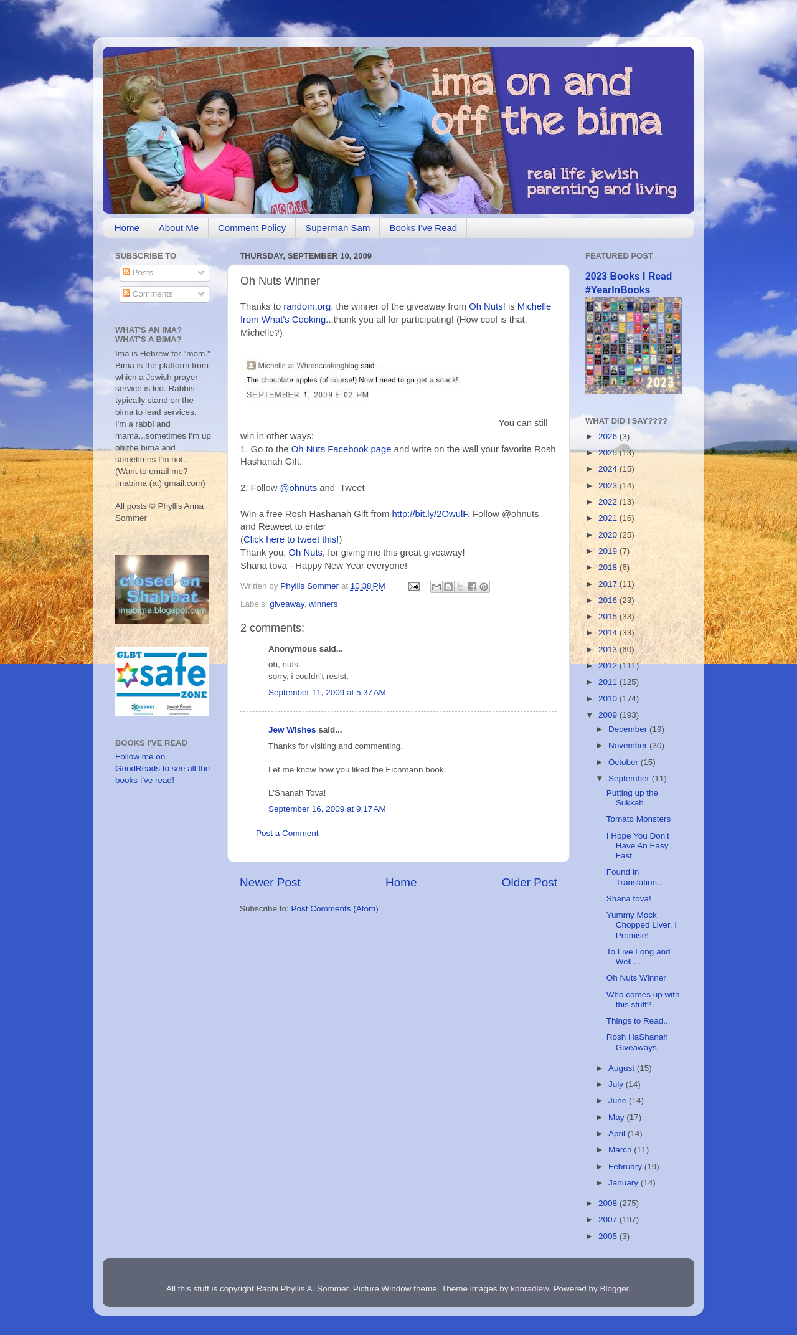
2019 (609, 551)
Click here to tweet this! (291, 539)
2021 (609, 518)
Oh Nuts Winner (636, 977)
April (618, 1133)
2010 (609, 698)
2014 (609, 632)
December (628, 729)
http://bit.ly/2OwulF (429, 514)
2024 (609, 468)
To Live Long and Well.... (638, 956)
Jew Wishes (292, 729)
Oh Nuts (306, 553)
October (624, 762)
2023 (609, 485)
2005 (609, 1236)
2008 (609, 1203)
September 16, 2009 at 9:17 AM (327, 809)
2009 (609, 715)
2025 (609, 452)
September (630, 778)
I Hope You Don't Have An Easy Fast (637, 845)
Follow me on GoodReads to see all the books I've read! (162, 768)
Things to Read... (638, 1020)
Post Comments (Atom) (335, 908)
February (626, 1166)
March (621, 1149)
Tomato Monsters (638, 819)
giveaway (287, 604)
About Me (179, 227)
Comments (148, 293)
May (617, 1117)
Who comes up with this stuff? (643, 999)
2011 (609, 682)
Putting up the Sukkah (632, 797)
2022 (609, 501)
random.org (307, 306)
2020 (609, 534)
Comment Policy (252, 227)
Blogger (614, 1288)
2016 (609, 600)
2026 (609, 436)
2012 (609, 665)
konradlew (530, 1288)
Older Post (529, 882)
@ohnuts (299, 488)
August (622, 1068)
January (624, 1182)
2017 (609, 584)
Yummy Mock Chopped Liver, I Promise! (641, 924)
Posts (138, 272)
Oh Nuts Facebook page (341, 449)
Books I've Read (423, 227)
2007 (609, 1219)
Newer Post (270, 882)
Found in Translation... (635, 876)
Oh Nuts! (487, 306)
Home (127, 227)
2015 (609, 616)
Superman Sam (337, 227)
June (618, 1100)
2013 (609, 649)
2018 (609, 567)
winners (323, 604)
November (628, 745)
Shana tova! (628, 898)
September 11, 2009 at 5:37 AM (327, 692)
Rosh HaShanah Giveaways (637, 1042)
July (617, 1084)
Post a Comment (287, 833)
